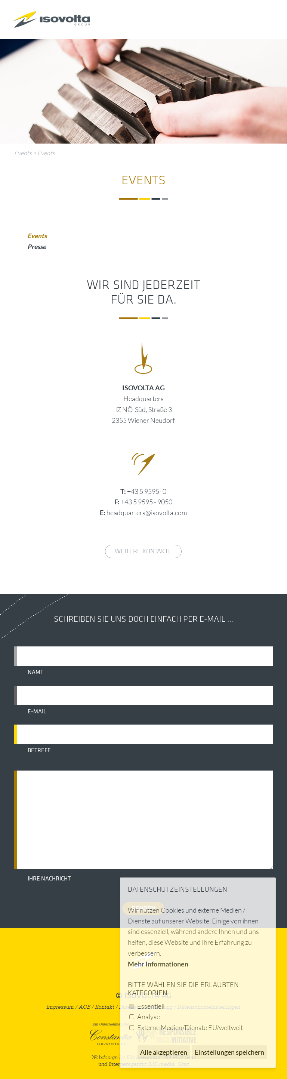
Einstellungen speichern (229, 1052)
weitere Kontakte (143, 551)
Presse (36, 246)
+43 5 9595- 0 (146, 491)
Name (36, 672)
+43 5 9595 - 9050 (146, 502)
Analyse (148, 1016)
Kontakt (104, 1007)
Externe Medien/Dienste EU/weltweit (190, 1027)
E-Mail (37, 711)
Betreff (39, 750)
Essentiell (150, 1006)
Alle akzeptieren (163, 1052)
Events (23, 153)
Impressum (60, 1007)
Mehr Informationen (158, 964)
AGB (84, 1007)
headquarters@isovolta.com (147, 512)
